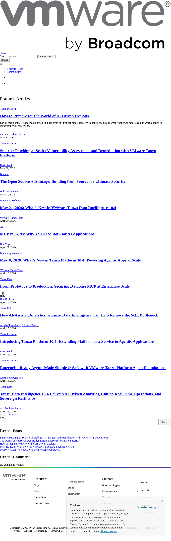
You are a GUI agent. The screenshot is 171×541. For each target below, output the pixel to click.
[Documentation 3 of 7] (117, 491)
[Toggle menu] (1, 64)
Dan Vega (5, 244)
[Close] (162, 501)
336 (9, 414)
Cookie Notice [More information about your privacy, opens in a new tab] (108, 531)
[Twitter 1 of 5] (151, 482)
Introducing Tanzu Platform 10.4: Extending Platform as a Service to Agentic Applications (77, 341)
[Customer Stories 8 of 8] (48, 503)
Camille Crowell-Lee (11, 377)
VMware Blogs (15, 68)
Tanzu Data (6, 279)
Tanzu (3, 53)
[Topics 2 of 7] (82, 487)
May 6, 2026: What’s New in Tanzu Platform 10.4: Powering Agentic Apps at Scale (70, 260)
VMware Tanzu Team (11, 217)
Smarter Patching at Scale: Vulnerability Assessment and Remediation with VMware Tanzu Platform (54, 437)
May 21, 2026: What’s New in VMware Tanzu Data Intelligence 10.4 (58, 207)
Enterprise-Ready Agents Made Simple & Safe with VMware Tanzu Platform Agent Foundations (83, 367)
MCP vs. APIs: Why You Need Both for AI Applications (47, 234)
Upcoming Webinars (11, 200)
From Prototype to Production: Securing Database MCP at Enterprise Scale (65, 286)
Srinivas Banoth (30, 325)
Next (14, 414)
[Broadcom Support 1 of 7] (117, 485)
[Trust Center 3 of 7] (82, 494)
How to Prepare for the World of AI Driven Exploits (44, 116)
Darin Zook (6, 165)
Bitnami (4, 174)
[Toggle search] (5, 60)
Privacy (16, 530)
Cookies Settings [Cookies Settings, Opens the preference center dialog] (148, 507)
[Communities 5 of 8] (48, 497)
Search (3, 56)
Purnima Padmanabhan (12, 134)
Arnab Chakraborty (10, 325)
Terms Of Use (57, 530)
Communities (14, 71)
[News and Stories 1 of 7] (82, 481)
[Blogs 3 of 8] (48, 485)
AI (1, 226)
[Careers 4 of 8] (48, 491)
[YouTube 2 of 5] (151, 490)
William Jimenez (9, 191)
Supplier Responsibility (35, 530)
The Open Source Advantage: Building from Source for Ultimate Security (63, 181)
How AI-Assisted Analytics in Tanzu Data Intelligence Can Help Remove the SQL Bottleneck (79, 315)
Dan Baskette (7, 299)
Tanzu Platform (8, 108)
